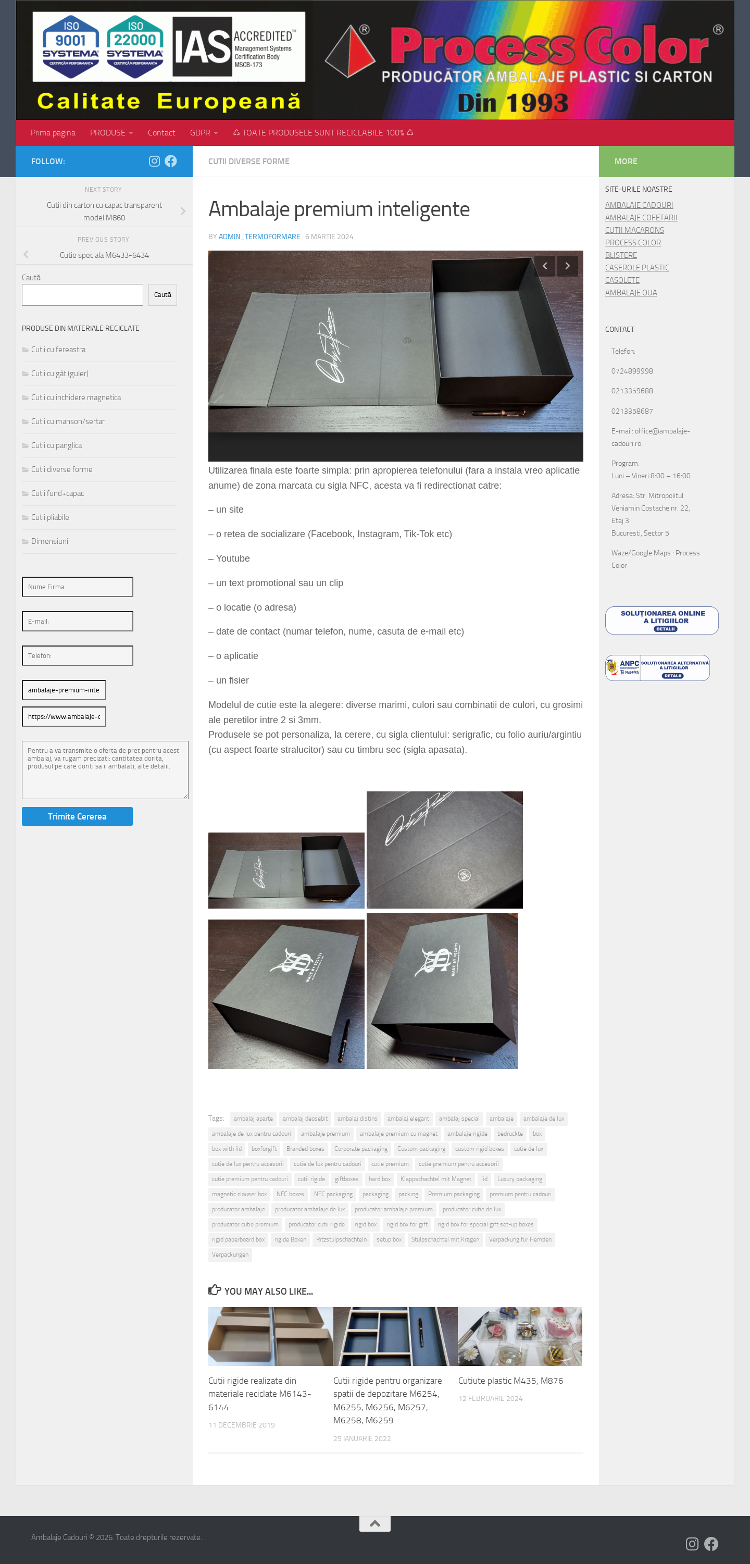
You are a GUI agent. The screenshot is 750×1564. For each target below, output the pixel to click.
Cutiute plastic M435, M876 (511, 1380)
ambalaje (502, 1118)
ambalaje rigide (467, 1133)
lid (484, 1179)
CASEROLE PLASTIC (637, 267)
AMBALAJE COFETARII (641, 217)
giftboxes (347, 1179)
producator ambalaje (238, 1209)
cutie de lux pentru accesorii (248, 1164)
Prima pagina (53, 133)
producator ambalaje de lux (310, 1209)
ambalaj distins (358, 1118)
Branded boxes (305, 1148)
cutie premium (390, 1164)
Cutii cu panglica (56, 445)
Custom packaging (421, 1148)
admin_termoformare (260, 236)
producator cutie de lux (472, 1209)
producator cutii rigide (317, 1224)
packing (408, 1194)
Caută (31, 277)
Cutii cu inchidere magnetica (76, 397)
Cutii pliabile (50, 517)
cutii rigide (311, 1179)
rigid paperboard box (238, 1239)
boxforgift (264, 1148)
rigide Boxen (290, 1239)
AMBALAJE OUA (631, 292)
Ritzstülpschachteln (341, 1239)
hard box (380, 1179)
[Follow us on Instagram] (154, 161)
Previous (544, 266)
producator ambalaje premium (394, 1209)
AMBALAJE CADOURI (639, 205)
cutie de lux (528, 1148)
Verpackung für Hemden (520, 1239)
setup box (389, 1239)
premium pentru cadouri (521, 1194)
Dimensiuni (49, 541)
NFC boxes (290, 1194)
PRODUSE (108, 133)
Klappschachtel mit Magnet (436, 1179)
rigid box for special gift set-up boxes (486, 1224)
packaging (375, 1194)
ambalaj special (459, 1118)
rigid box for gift (407, 1224)
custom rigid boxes (479, 1148)
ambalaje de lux (543, 1118)
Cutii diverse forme (249, 161)
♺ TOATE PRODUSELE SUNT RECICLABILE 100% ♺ (323, 133)
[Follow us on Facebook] (171, 161)
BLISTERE (621, 255)
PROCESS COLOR (633, 242)
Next (567, 266)
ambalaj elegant (408, 1118)
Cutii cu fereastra (58, 349)
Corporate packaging (361, 1148)
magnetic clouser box (239, 1194)
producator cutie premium (245, 1224)
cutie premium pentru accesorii (459, 1164)
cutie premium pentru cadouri (250, 1179)
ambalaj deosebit (305, 1118)
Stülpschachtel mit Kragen (445, 1239)
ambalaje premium (325, 1133)
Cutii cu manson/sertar (68, 421)
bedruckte (510, 1133)
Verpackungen (230, 1254)
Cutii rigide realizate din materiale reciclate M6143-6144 (259, 1393)
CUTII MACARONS (634, 230)
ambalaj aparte (253, 1118)
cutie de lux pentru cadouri (327, 1164)
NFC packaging (333, 1194)
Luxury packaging (519, 1179)
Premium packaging (454, 1194)
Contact (162, 133)
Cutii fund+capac (57, 493)
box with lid (227, 1148)
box (537, 1133)
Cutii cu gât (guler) (60, 373)
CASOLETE (622, 280)
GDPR (200, 133)
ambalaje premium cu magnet (399, 1133)
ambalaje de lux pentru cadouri (251, 1133)
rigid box (366, 1224)
